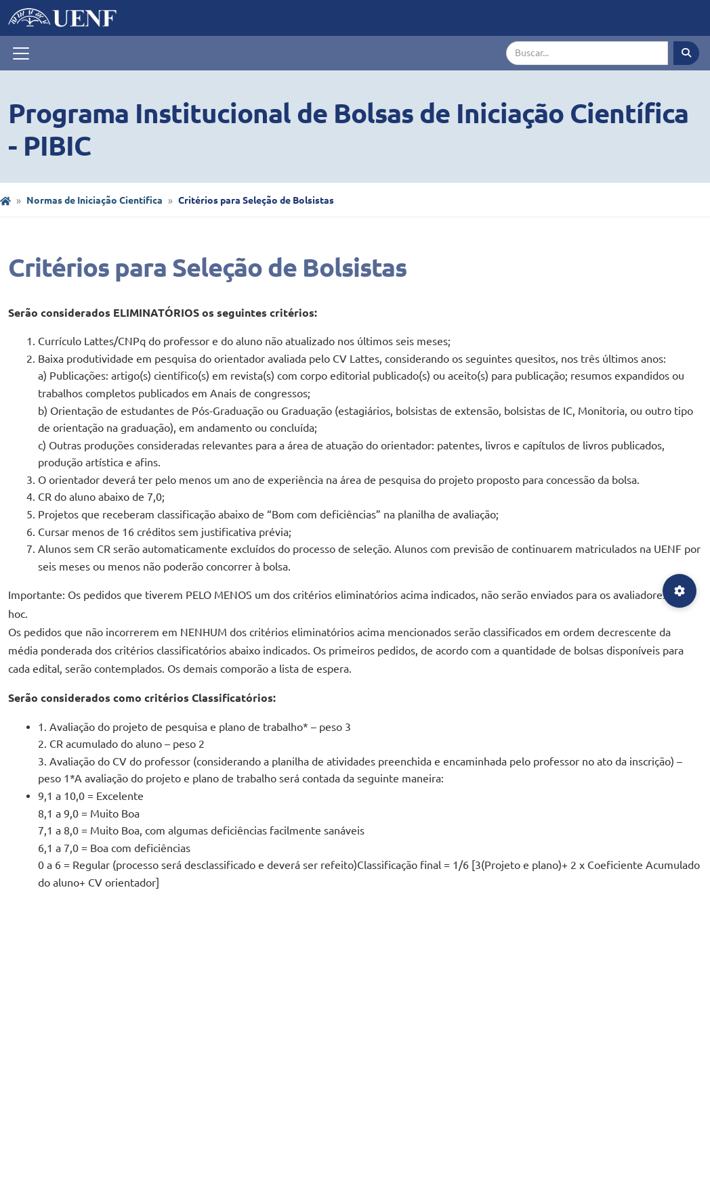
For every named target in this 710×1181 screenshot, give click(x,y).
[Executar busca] (686, 53)
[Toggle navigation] (21, 53)
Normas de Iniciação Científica (94, 200)
